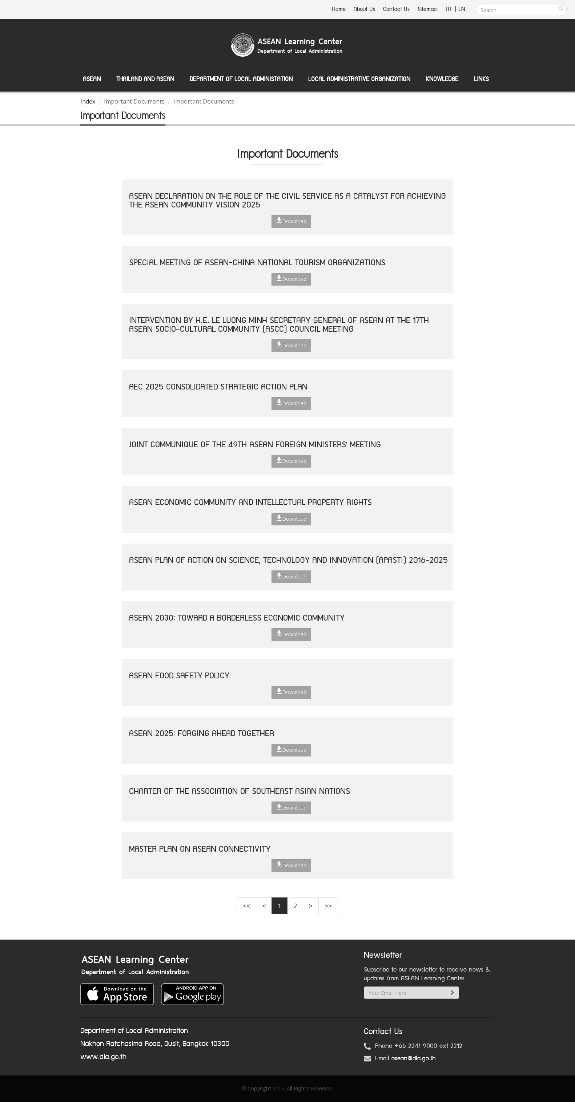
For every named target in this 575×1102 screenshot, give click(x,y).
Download (291, 221)
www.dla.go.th (103, 1057)
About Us (364, 9)
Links (481, 79)
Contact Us (396, 9)
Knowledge (442, 79)
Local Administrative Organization (359, 79)
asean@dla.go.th (413, 1058)
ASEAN (92, 79)
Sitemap (427, 9)
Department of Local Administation (241, 79)
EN (461, 9)
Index (87, 101)
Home (339, 9)
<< (246, 905)
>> (328, 905)
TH (449, 9)
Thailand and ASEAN (145, 79)
